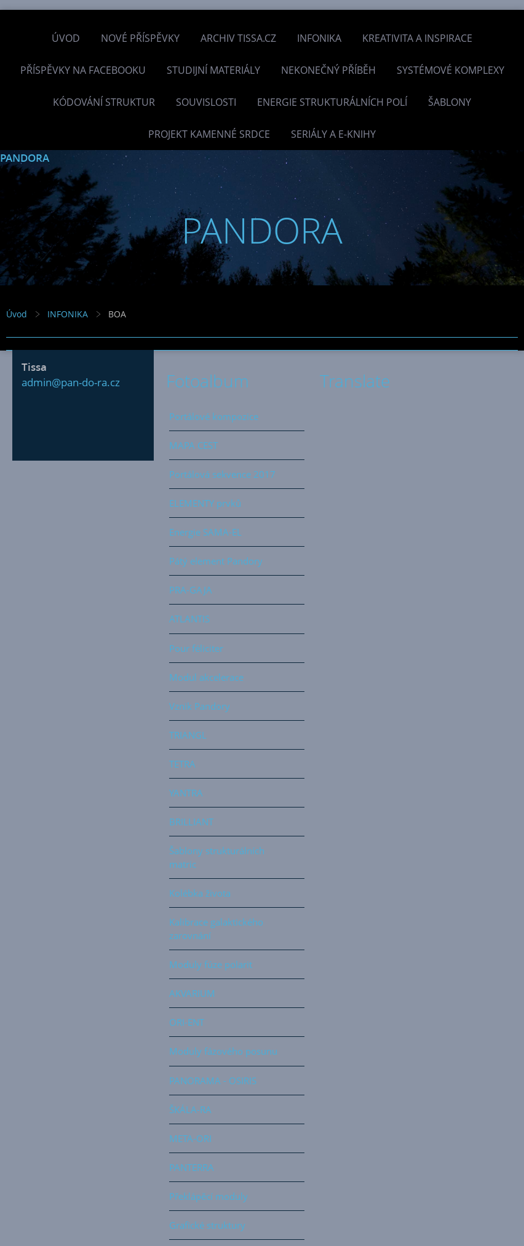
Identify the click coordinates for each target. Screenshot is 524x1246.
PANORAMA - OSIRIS (212, 1080)
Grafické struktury (207, 1225)
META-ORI (190, 1138)
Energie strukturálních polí (332, 102)
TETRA (182, 764)
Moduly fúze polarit (210, 964)
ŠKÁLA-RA (190, 1109)
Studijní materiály (213, 70)
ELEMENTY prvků (205, 503)
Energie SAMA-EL (205, 532)
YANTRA (186, 793)
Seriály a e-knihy (333, 134)
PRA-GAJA (190, 590)
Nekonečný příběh (328, 70)
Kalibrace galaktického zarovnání (216, 929)
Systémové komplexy (450, 70)
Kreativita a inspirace (417, 38)
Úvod (66, 38)
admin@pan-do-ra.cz (71, 382)
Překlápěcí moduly (208, 1196)
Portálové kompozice (213, 416)
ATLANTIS (189, 619)
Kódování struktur (104, 102)
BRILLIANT (191, 821)
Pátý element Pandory (216, 561)
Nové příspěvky (140, 38)
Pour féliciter (196, 648)
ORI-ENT (186, 1022)
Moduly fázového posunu (223, 1051)
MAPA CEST (193, 445)
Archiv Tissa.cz (238, 38)
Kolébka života (200, 893)
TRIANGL (188, 735)
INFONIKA (319, 38)
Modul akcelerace (206, 677)
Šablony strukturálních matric (216, 857)
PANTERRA (191, 1167)
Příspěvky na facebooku (83, 70)
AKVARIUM (192, 993)
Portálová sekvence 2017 (222, 474)
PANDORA (24, 158)
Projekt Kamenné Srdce (209, 134)
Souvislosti (206, 102)
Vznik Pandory (199, 706)
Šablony (449, 102)
